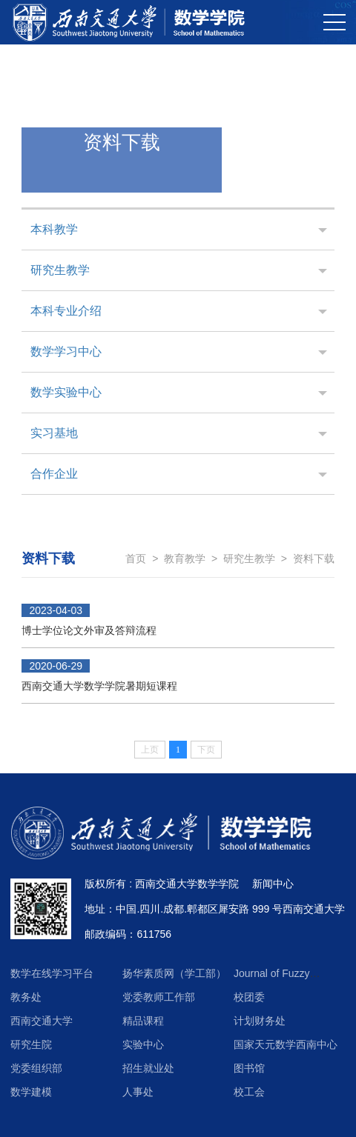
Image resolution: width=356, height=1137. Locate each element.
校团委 (249, 997)
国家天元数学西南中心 (285, 1044)
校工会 (249, 1092)
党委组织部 (36, 1068)
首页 (135, 558)
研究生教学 (60, 270)
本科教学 (54, 229)
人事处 (138, 1092)
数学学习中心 (66, 351)
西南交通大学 (41, 1021)
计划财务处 (260, 1021)
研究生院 (31, 1044)
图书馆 (249, 1068)
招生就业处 (148, 1068)
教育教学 (184, 558)
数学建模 (31, 1092)
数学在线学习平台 (51, 973)
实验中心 (143, 1044)
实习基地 (54, 433)
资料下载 (313, 558)
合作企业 (54, 473)
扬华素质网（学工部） (174, 973)
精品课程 (143, 1021)
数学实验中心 (66, 392)
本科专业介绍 (66, 310)
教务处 (26, 997)
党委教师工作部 (158, 997)
